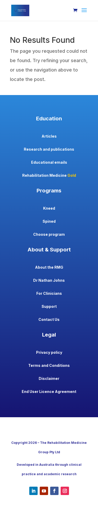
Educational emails (49, 162)
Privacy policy (49, 352)
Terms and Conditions (49, 365)
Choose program (49, 234)
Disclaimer (49, 378)
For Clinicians (49, 293)
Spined (49, 221)
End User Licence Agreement (49, 391)
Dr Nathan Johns (49, 280)
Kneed (49, 208)
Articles (49, 136)
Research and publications (49, 149)
